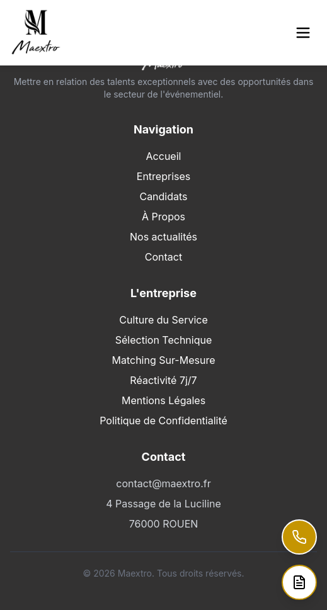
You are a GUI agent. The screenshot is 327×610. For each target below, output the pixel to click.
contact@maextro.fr (163, 483)
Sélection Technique (163, 340)
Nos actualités (163, 236)
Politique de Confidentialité (163, 420)
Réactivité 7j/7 (163, 380)
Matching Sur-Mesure (163, 360)
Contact (163, 257)
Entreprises (163, 176)
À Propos (163, 216)
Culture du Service (163, 319)
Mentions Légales (163, 400)
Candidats (163, 196)
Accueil (163, 156)
